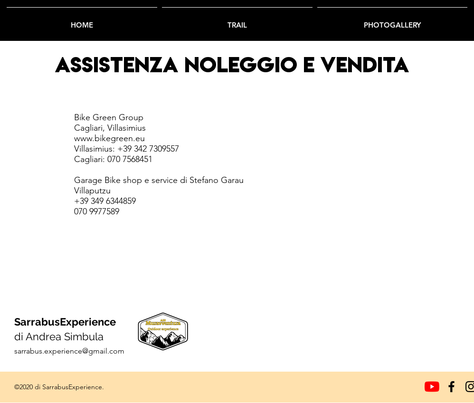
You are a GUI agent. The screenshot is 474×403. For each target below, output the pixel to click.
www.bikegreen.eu (109, 138)
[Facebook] (451, 386)
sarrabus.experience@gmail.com (69, 350)
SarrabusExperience (65, 322)
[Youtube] (432, 386)
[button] (237, 21)
